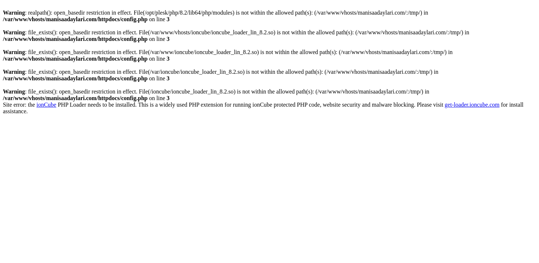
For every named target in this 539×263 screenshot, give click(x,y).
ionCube (46, 105)
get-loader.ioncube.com (472, 105)
